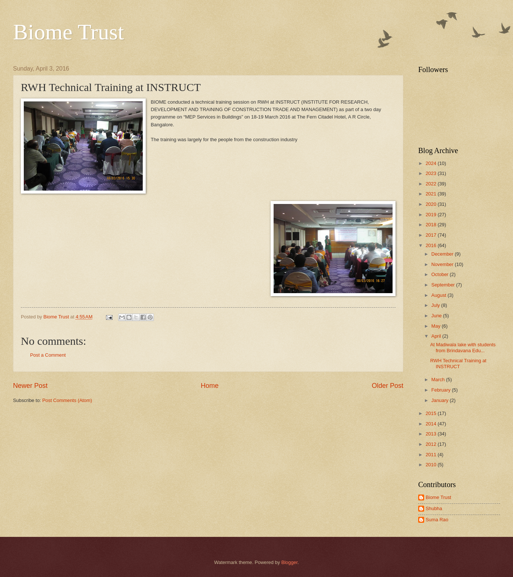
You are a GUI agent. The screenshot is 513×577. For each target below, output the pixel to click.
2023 (432, 173)
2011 (432, 454)
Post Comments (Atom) (67, 400)
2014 (432, 424)
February (441, 390)
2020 (432, 204)
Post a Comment (48, 355)
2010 (432, 464)
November (443, 264)
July (436, 305)
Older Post (387, 385)
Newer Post (30, 385)
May (436, 326)
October (440, 274)
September (443, 285)
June (437, 315)
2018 (432, 224)
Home (210, 385)
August (439, 295)
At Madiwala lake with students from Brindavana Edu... (463, 347)
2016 (432, 245)
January (440, 400)
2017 (432, 235)
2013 (432, 434)
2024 (432, 163)
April (436, 336)
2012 (432, 444)
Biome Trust (68, 32)
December (443, 254)
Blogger (289, 562)
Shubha (434, 508)
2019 (432, 214)
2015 (432, 413)
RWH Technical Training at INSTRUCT (458, 363)
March (438, 379)
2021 (432, 194)
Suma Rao (437, 519)
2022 (432, 184)
